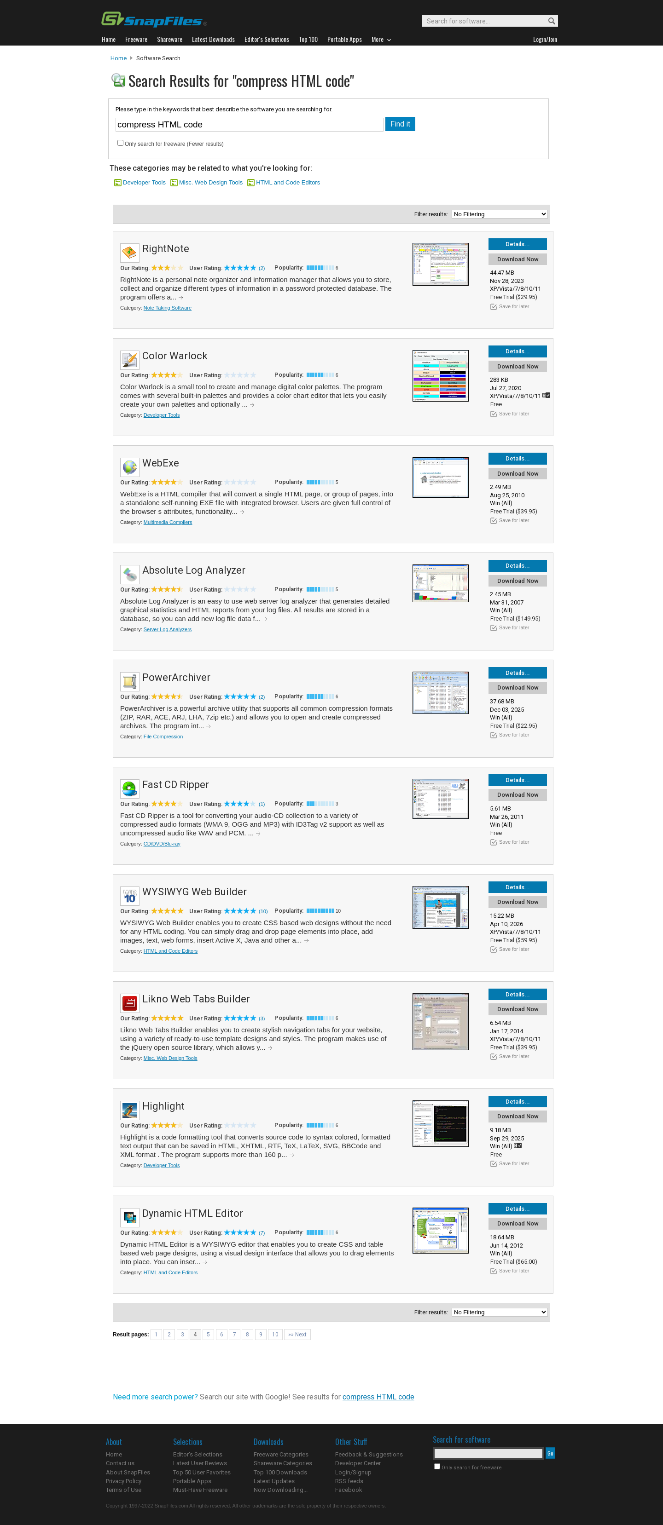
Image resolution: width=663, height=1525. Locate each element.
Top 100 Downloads (280, 1472)
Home (118, 58)
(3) (262, 1018)
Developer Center (358, 1463)
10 (275, 1334)
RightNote (165, 248)
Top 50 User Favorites (202, 1472)
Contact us (120, 1463)
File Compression (163, 736)
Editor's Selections (197, 1454)
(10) (263, 911)
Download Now (518, 259)
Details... (518, 244)
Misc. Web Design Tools (211, 182)
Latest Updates (274, 1481)
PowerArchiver (176, 677)
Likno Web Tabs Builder (196, 999)
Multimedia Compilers (168, 522)
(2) (262, 268)
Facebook (348, 1489)
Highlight (163, 1106)
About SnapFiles (128, 1472)
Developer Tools (144, 182)
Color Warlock (175, 356)
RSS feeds (349, 1481)
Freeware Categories (281, 1454)
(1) (262, 804)
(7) (262, 1233)
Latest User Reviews (200, 1463)
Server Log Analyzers (168, 629)
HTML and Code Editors (288, 182)
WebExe (160, 463)
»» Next (297, 1334)
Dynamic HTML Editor (192, 1213)
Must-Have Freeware (200, 1489)
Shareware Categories (283, 1463)
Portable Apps (192, 1481)
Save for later (514, 306)
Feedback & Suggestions (369, 1454)
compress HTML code (378, 1397)
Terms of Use (123, 1489)
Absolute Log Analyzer (193, 570)
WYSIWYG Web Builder (194, 892)
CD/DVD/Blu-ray (162, 843)
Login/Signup (353, 1472)
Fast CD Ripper (175, 784)
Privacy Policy (123, 1481)
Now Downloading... (281, 1489)
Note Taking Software (168, 308)
